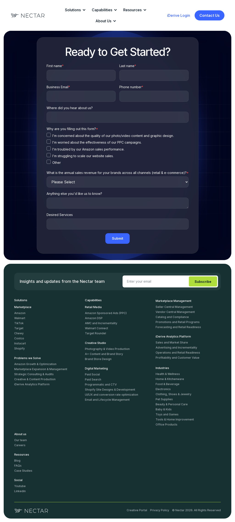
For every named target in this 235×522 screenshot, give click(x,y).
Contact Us (209, 15)
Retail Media (93, 307)
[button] (74, 9)
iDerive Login (178, 15)
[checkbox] (118, 136)
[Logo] (28, 15)
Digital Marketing (96, 368)
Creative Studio (95, 343)
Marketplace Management (173, 301)
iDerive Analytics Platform (173, 336)
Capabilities (93, 300)
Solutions (20, 300)
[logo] (31, 510)
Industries (162, 368)
